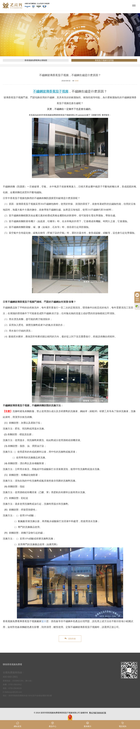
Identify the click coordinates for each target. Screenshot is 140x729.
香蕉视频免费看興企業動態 (36, 60)
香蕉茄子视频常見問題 (86, 38)
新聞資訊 (70, 38)
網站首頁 (59, 38)
